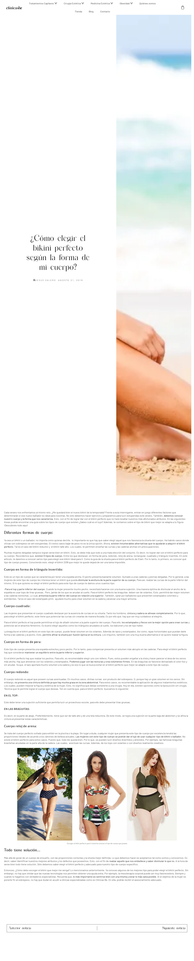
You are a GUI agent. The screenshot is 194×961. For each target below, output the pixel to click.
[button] (43, 3)
